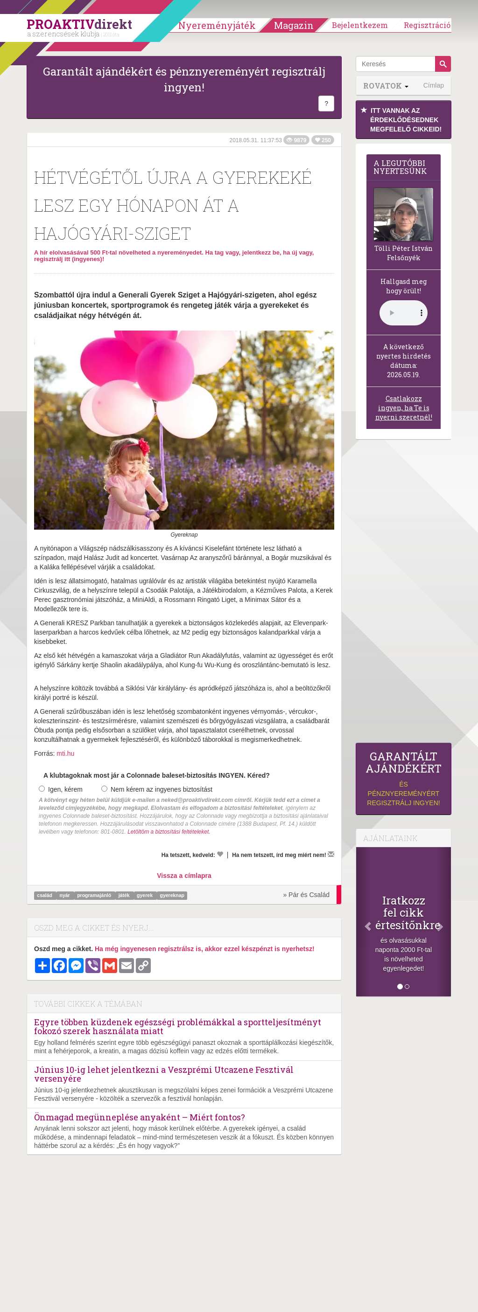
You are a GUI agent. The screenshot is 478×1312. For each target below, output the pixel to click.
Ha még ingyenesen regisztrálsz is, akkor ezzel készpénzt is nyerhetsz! (205, 949)
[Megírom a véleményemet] (331, 854)
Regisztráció (427, 25)
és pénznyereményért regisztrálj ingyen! (403, 778)
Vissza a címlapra (184, 875)
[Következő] (444, 921)
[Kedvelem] (220, 854)
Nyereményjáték (217, 25)
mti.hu (65, 753)
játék (125, 895)
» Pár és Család (306, 894)
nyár (65, 895)
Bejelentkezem (360, 25)
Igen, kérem (61, 789)
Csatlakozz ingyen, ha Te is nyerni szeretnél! (403, 407)
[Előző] (363, 921)
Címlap (433, 85)
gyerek (145, 895)
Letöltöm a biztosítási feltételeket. (168, 832)
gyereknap (172, 895)
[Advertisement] (403, 593)
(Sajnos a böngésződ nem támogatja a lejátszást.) (404, 312)
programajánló (94, 895)
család (45, 895)
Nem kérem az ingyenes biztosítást (156, 789)
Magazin (294, 25)
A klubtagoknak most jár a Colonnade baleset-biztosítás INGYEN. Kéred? (156, 775)
